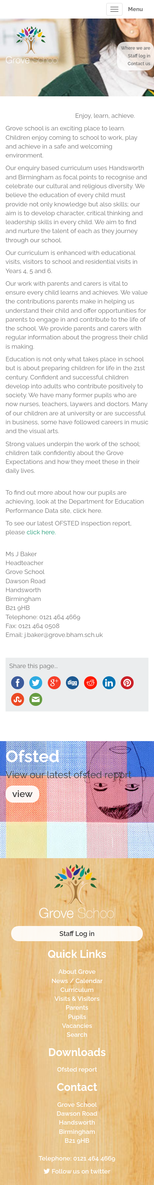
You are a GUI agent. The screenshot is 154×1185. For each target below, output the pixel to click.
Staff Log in (77, 933)
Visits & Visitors (77, 998)
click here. (41, 532)
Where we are (135, 48)
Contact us (139, 63)
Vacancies (77, 1025)
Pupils (77, 1016)
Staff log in (139, 56)
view (22, 793)
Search (77, 1034)
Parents (77, 1007)
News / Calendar (77, 981)
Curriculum (77, 989)
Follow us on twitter (77, 1171)
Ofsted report (77, 1069)
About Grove (77, 971)
